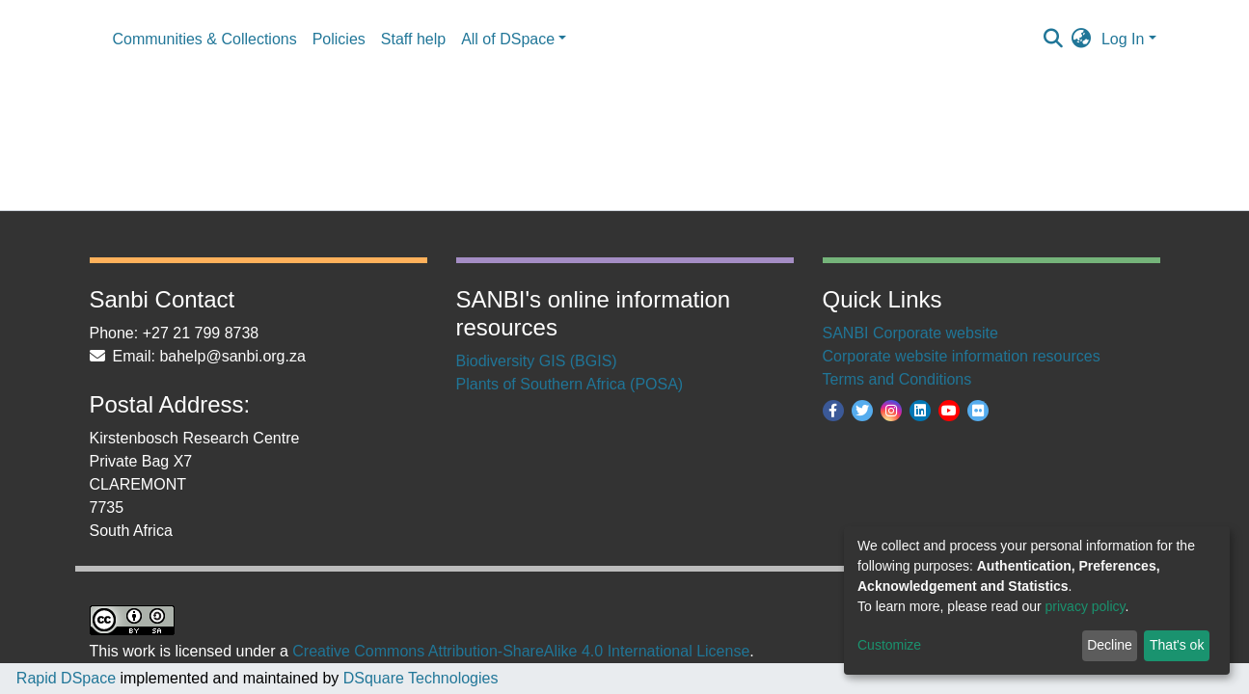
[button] (1082, 39)
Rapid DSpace (66, 678)
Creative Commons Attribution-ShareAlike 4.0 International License (520, 651)
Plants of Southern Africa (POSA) (570, 384)
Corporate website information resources (961, 356)
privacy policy (1085, 606)
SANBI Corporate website (910, 333)
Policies (339, 39)
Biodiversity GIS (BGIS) (536, 361)
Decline (1109, 645)
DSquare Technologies (418, 678)
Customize (889, 645)
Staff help (413, 39)
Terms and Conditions (897, 379)
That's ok (1177, 645)
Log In (1122, 39)
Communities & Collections (205, 39)
